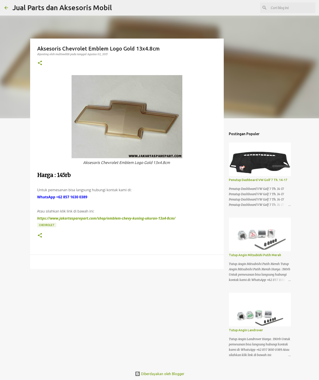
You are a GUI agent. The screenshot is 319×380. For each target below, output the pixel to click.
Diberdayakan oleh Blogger (159, 374)
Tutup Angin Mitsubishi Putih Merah (255, 255)
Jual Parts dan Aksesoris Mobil (62, 8)
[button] (40, 63)
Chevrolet (46, 225)
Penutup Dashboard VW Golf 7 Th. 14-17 (258, 180)
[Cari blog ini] (292, 7)
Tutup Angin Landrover (246, 330)
